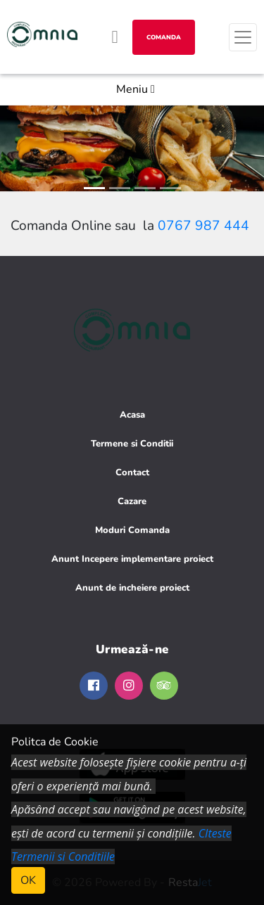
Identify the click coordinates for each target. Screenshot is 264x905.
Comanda (163, 37)
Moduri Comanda (132, 530)
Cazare (132, 501)
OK (28, 880)
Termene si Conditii (132, 443)
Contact (132, 472)
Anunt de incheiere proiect (132, 588)
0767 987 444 (203, 226)
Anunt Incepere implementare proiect (132, 559)
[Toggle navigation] (243, 37)
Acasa (132, 415)
